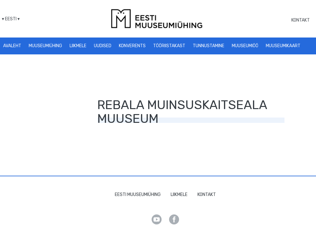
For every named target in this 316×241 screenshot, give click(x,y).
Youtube (157, 219)
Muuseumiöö (245, 45)
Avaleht (12, 45)
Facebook (174, 219)
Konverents (132, 45)
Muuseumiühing (45, 45)
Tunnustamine (208, 45)
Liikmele (78, 45)
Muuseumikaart (283, 45)
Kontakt (300, 20)
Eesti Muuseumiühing (138, 194)
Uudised (102, 45)
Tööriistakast (169, 45)
